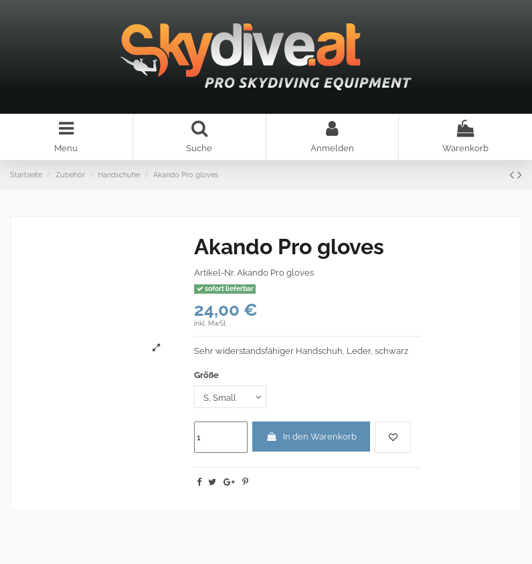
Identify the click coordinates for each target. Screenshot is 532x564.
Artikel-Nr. (214, 273)
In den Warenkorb (311, 437)
